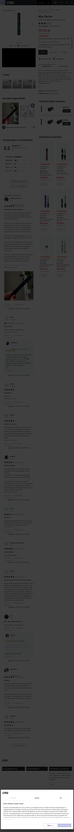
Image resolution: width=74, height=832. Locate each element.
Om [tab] (61, 798)
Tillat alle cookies (64, 825)
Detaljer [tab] (37, 798)
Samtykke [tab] (13, 798)
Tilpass (50, 825)
